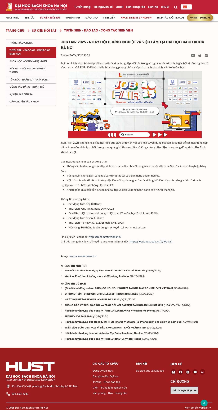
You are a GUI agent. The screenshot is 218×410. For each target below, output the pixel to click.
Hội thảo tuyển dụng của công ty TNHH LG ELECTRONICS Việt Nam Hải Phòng (110, 311)
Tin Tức (29, 17)
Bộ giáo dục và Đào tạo (150, 370)
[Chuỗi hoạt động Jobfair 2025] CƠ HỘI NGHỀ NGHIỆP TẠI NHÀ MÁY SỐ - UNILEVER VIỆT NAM (119, 288)
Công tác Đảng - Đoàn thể (27, 87)
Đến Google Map (185, 390)
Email (119, 7)
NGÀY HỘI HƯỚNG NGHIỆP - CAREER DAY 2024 (92, 300)
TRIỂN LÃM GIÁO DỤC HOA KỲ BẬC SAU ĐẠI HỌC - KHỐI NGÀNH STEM (105, 328)
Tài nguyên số (103, 7)
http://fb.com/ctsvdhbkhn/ (105, 236)
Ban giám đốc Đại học (106, 376)
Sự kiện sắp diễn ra (21, 94)
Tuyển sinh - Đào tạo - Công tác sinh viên (30, 52)
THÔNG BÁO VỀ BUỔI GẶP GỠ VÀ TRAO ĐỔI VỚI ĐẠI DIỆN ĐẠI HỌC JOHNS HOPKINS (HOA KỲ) (120, 305)
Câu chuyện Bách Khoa (24, 102)
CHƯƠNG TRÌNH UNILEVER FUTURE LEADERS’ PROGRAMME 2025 (101, 294)
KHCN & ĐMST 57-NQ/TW (136, 17)
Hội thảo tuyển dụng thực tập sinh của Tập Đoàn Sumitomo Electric (104, 333)
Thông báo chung (21, 43)
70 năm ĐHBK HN (200, 17)
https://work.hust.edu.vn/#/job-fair (151, 241)
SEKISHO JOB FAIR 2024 (78, 317)
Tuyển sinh (73, 17)
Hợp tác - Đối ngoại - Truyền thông (27, 70)
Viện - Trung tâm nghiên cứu (110, 387)
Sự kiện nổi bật (50, 17)
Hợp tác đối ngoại (170, 17)
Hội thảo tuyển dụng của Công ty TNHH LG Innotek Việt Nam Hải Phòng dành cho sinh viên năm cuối (123, 322)
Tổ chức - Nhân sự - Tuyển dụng (29, 80)
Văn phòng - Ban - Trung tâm (110, 393)
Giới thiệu (12, 17)
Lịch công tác (135, 7)
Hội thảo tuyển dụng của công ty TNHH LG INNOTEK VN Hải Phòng (103, 339)
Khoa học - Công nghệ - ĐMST (28, 61)
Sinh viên (109, 17)
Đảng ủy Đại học (103, 370)
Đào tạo (92, 17)
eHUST (165, 7)
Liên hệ (153, 7)
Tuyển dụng (82, 7)
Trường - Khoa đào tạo (106, 381)
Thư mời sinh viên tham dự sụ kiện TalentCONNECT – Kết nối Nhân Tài (105, 271)
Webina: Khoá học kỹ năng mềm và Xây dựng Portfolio (97, 276)
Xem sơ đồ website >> (198, 407)
